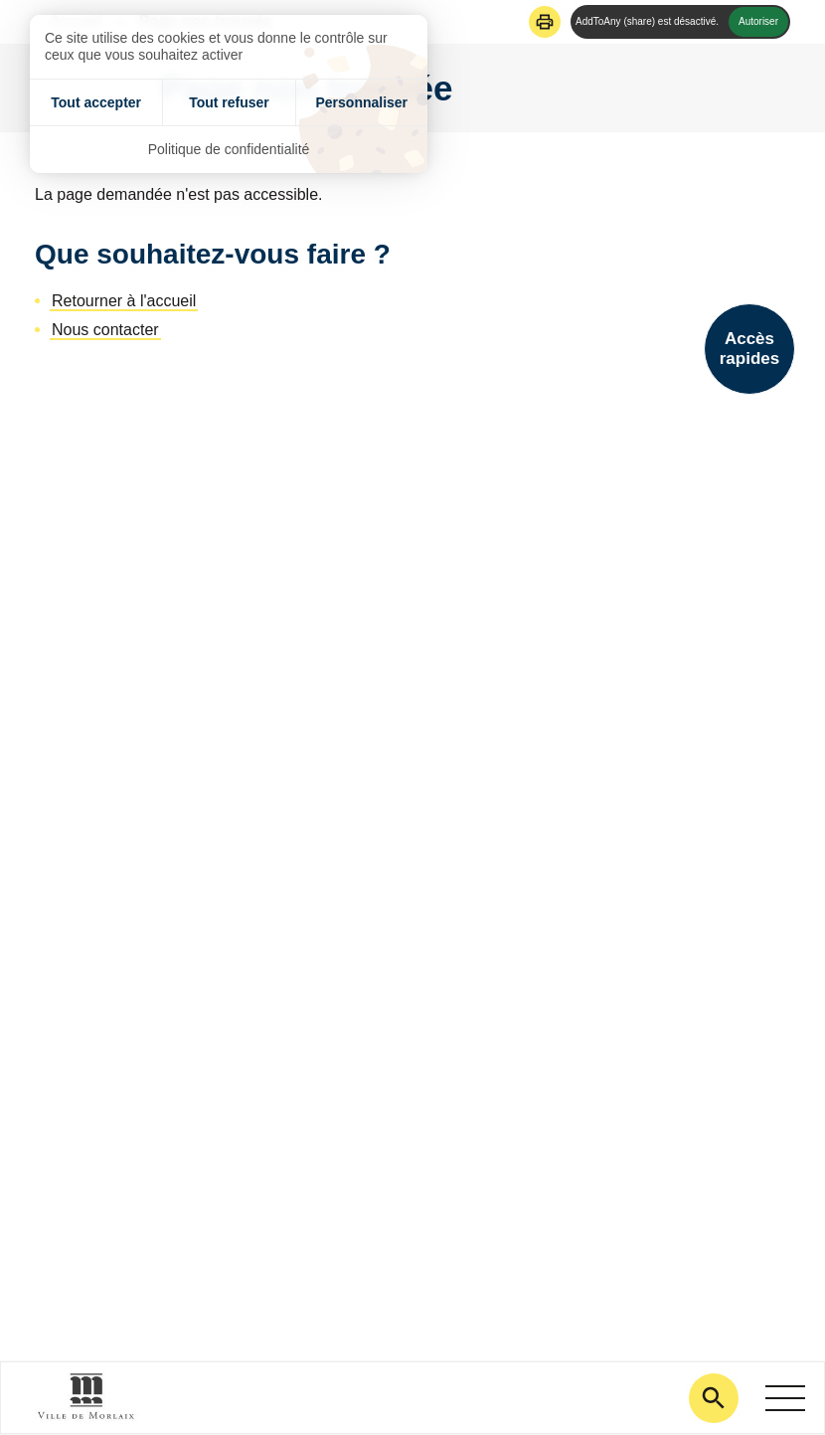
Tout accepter (96, 102)
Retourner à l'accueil (124, 300)
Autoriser (758, 21)
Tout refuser (229, 102)
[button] (545, 22)
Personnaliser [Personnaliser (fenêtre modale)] (361, 102)
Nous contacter (105, 329)
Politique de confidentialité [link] (229, 149)
